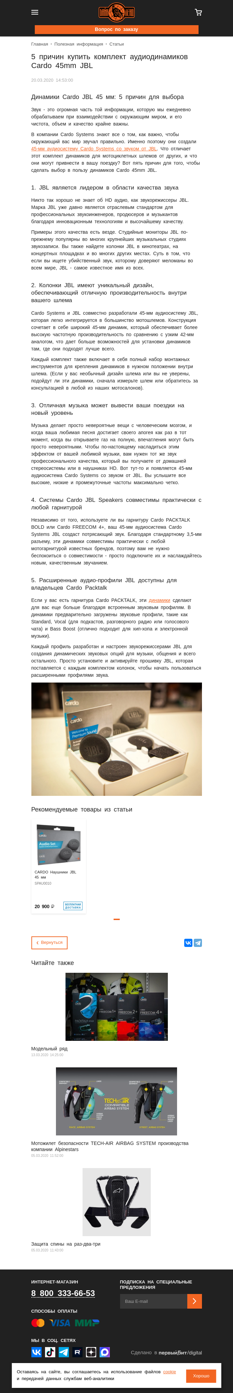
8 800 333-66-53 (63, 1293)
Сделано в (166, 1353)
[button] (117, 919)
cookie (169, 1373)
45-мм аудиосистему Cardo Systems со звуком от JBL (94, 149)
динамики (159, 601)
